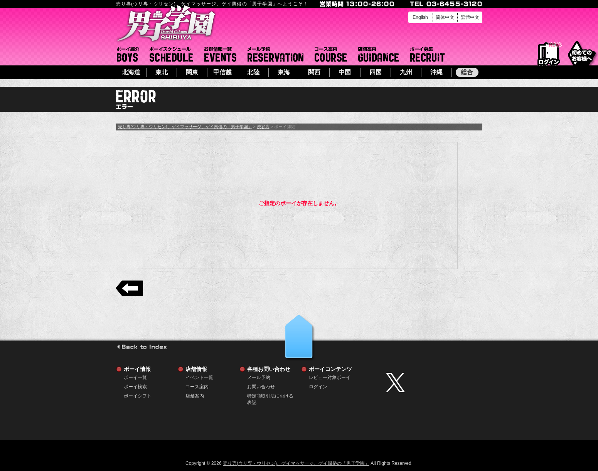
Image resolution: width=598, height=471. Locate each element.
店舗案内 (378, 54)
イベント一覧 (220, 54)
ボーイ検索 (135, 386)
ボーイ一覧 (135, 377)
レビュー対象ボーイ (329, 377)
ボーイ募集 (427, 54)
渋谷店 (263, 126)
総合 (467, 72)
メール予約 (275, 54)
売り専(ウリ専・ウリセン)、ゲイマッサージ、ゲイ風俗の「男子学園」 (185, 126)
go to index (141, 347)
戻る (129, 288)
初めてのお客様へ (581, 53)
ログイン (548, 54)
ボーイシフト (171, 54)
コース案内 (331, 54)
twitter (432, 382)
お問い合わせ (261, 386)
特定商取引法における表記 (270, 396)
